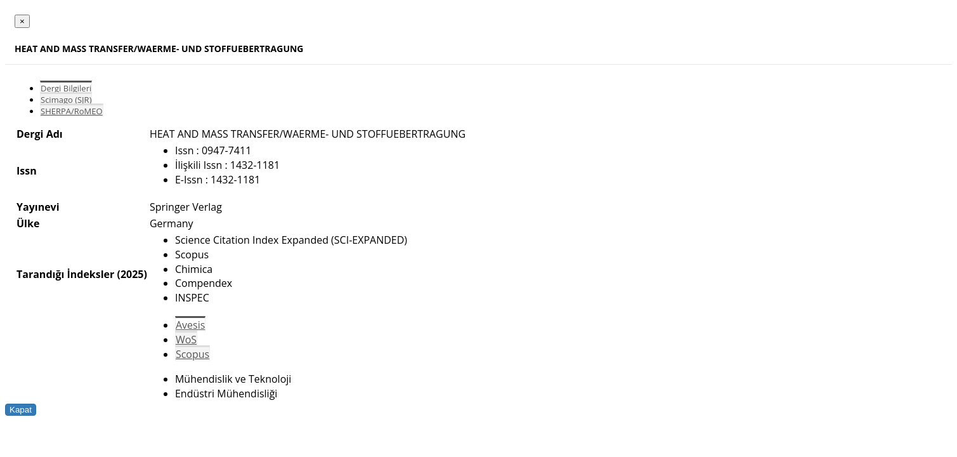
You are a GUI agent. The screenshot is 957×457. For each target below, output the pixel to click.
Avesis (190, 325)
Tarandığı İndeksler (65, 274)
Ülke (27, 223)
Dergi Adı (39, 134)
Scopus (192, 354)
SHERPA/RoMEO (72, 111)
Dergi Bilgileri (66, 88)
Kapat (21, 409)
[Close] (22, 21)
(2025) (131, 274)
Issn (26, 171)
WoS (186, 340)
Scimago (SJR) (66, 99)
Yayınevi (38, 207)
